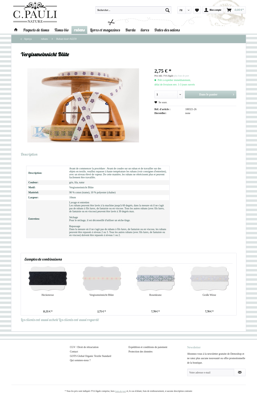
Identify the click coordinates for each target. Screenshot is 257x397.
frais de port (120, 391)
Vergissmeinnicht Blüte (101, 295)
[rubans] (79, 30)
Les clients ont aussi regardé (79, 319)
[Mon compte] (212, 10)
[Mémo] (197, 10)
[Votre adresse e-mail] (210, 372)
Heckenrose (47, 295)
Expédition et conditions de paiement (148, 347)
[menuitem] (133, 11)
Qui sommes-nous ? (80, 360)
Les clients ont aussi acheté (39, 319)
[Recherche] (167, 10)
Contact (74, 351)
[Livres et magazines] (105, 30)
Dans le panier (216, 94)
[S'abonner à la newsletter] (240, 372)
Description (29, 154)
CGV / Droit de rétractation (84, 347)
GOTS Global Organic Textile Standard (90, 356)
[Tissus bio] (61, 30)
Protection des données (141, 351)
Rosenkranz (155, 295)
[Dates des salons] (167, 30)
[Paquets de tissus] (36, 30)
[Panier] (235, 10)
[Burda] (130, 30)
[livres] (145, 30)
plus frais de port (181, 75)
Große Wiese (209, 295)
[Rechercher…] (133, 10)
